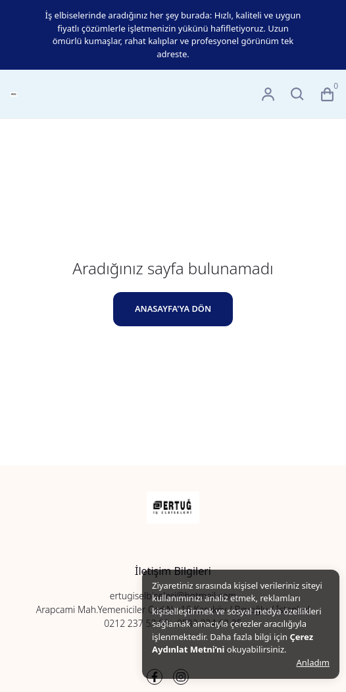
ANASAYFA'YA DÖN (173, 308)
